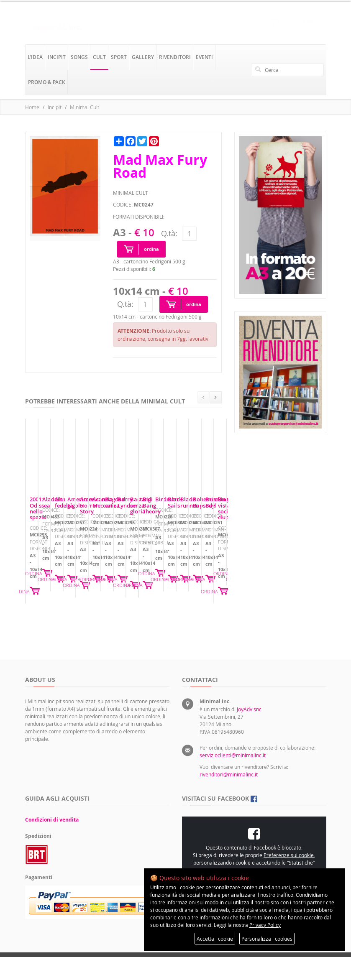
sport (119, 57)
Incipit (54, 107)
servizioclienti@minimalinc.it (233, 732)
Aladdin (144, 550)
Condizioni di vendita (52, 796)
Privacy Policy (265, 924)
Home (32, 107)
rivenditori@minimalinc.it (229, 751)
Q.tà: (169, 233)
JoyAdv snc (249, 686)
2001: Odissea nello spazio (63, 550)
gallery (143, 57)
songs (79, 57)
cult (99, 57)
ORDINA (104, 589)
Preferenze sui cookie (289, 832)
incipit (57, 57)
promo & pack (46, 82)
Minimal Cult (84, 107)
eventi (204, 57)
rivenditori (175, 57)
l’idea (35, 57)
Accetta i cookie (215, 938)
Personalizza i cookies (266, 938)
